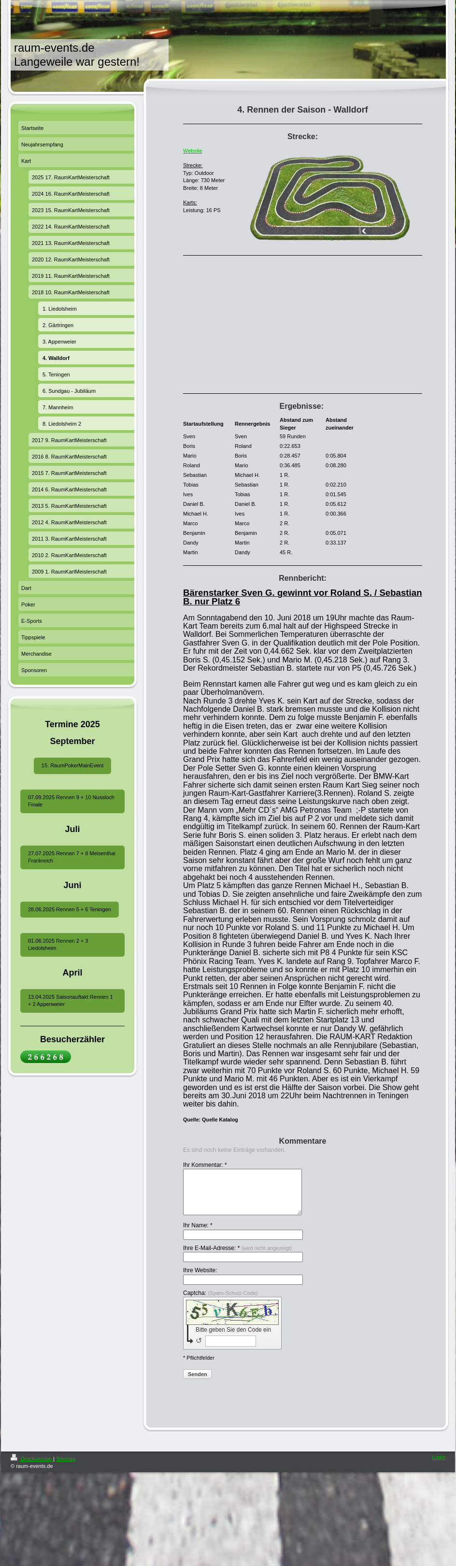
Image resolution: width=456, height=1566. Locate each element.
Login (438, 1466)
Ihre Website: (200, 1279)
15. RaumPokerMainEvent (72, 765)
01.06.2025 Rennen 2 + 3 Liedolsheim (58, 944)
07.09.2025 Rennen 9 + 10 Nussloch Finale (71, 800)
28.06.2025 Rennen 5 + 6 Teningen (69, 909)
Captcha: (220, 1301)
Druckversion (32, 1467)
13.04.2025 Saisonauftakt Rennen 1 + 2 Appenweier (70, 1000)
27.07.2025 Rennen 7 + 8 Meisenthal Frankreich (71, 856)
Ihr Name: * (198, 1234)
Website (192, 151)
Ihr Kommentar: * (205, 1165)
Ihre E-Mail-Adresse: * (237, 1256)
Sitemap (65, 1467)
